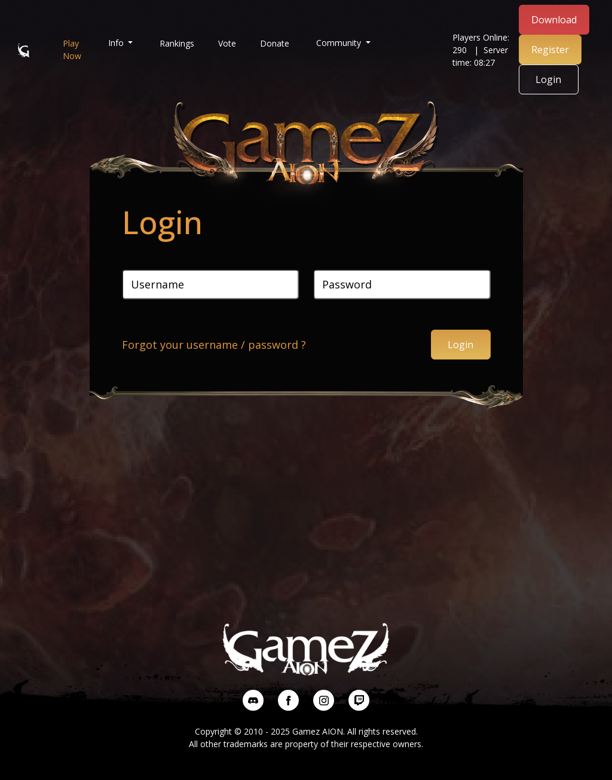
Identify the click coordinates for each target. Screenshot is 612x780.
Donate (274, 43)
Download (554, 19)
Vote (227, 43)
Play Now (72, 50)
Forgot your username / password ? (214, 344)
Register (550, 49)
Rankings (177, 43)
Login (548, 79)
